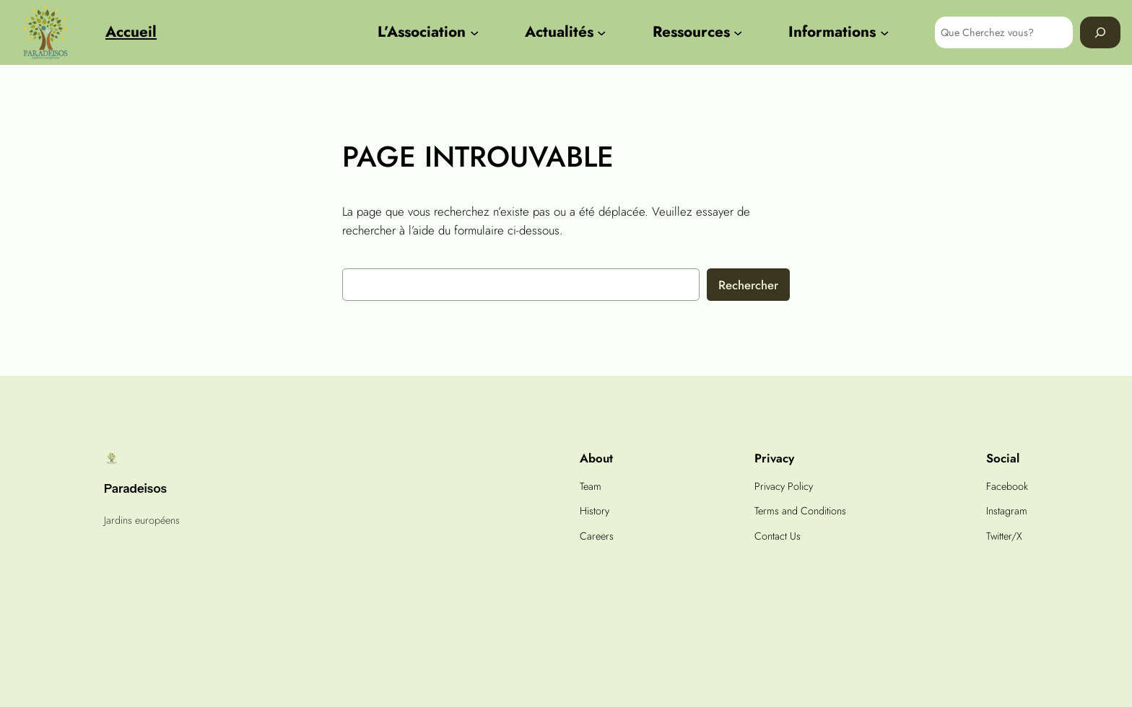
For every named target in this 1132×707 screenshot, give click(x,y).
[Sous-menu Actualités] (601, 32)
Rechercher (748, 285)
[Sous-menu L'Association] (474, 32)
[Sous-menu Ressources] (737, 32)
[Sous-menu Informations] (884, 32)
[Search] (1100, 32)
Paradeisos (135, 488)
